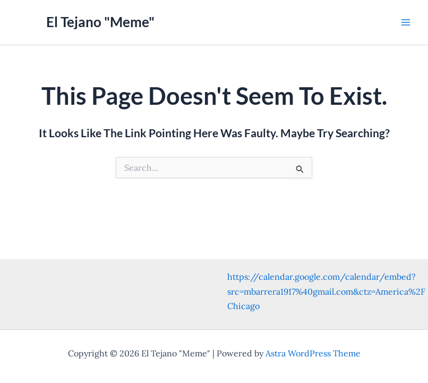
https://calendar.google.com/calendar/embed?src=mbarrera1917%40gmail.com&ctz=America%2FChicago (326, 291)
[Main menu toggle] (405, 22)
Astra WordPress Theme (313, 353)
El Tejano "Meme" (100, 21)
